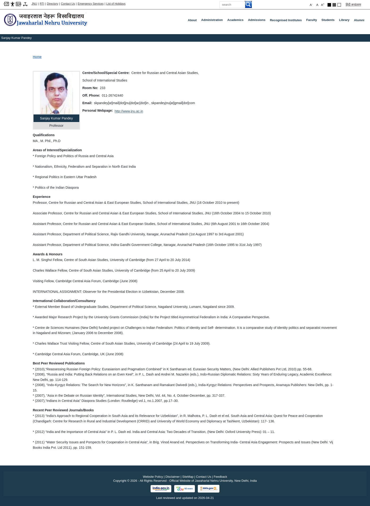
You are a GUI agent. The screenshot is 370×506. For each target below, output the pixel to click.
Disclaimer (172, 476)
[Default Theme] (339, 5)
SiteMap (187, 476)
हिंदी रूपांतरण (353, 4)
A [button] (322, 5)
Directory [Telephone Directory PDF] (52, 3)
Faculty (312, 21)
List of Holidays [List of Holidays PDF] (115, 3)
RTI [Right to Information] (42, 3)
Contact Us (68, 3)
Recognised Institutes (286, 20)
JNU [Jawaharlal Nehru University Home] (34, 3)
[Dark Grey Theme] (334, 5)
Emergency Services (91, 3)
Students (329, 21)
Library (345, 21)
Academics (236, 21)
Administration (213, 21)
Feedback (220, 476)
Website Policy (153, 476)
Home (37, 57)
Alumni (359, 20)
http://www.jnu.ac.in (129, 111)
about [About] (192, 20)
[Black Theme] (329, 5)
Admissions (258, 21)
